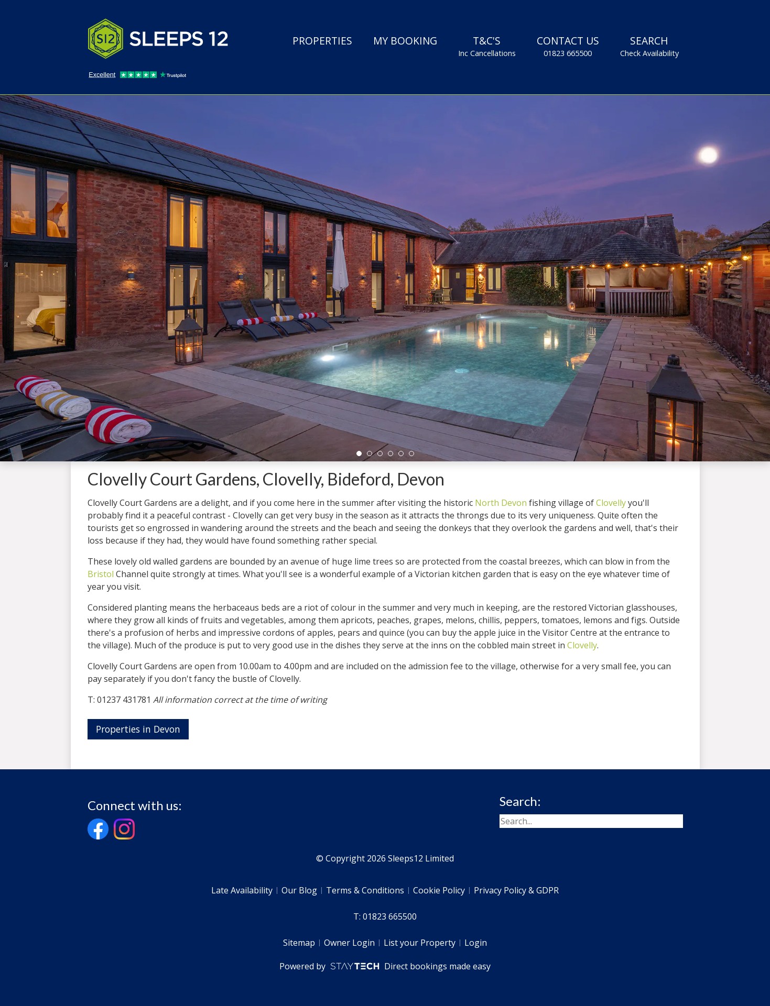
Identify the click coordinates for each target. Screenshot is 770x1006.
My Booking (405, 41)
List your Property (420, 942)
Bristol (101, 574)
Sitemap (299, 942)
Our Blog (299, 890)
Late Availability (242, 890)
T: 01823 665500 (385, 916)
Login (475, 942)
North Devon (501, 502)
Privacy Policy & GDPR (516, 890)
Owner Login (349, 942)
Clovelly (611, 502)
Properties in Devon (138, 729)
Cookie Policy (439, 890)
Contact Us (568, 46)
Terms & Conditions (365, 890)
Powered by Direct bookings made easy (385, 966)
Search (649, 46)
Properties (322, 41)
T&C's (487, 46)
